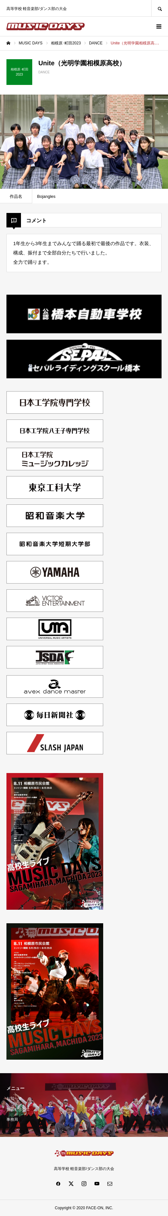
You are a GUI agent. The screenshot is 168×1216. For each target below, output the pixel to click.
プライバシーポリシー (106, 1109)
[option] (84, 142)
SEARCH (159, 8)
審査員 (93, 1098)
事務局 (12, 1119)
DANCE (44, 72)
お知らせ (14, 1098)
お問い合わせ (18, 1109)
